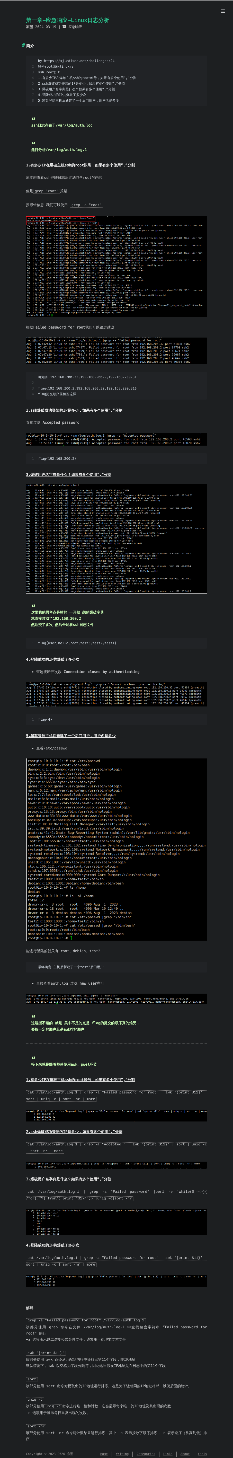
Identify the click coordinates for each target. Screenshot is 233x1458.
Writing (122, 1450)
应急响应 (75, 27)
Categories (146, 1450)
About (185, 1450)
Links (168, 1450)
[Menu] (223, 11)
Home (104, 1450)
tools (202, 1450)
